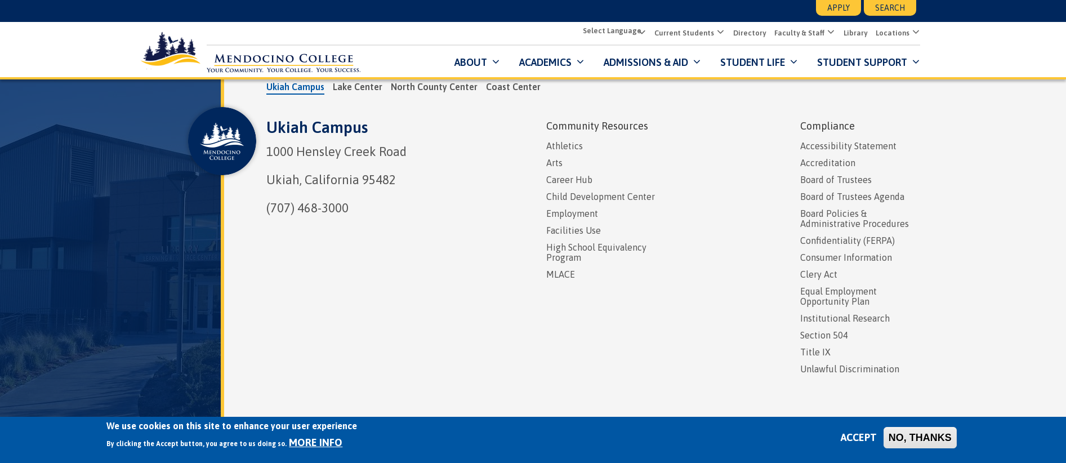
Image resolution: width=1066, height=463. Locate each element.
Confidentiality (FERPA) (847, 240)
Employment (572, 213)
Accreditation (827, 162)
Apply (838, 7)
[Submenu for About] (490, 62)
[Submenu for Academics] (575, 62)
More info (315, 442)
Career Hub (569, 179)
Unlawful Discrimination (849, 368)
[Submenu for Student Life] (788, 62)
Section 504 (824, 335)
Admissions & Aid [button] (642, 62)
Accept (859, 437)
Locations (889, 33)
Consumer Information (846, 257)
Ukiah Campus (317, 127)
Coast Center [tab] (513, 86)
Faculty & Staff (795, 33)
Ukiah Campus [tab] (295, 86)
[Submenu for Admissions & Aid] (691, 62)
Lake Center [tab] (357, 86)
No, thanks (920, 437)
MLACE (560, 274)
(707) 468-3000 (307, 207)
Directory (745, 33)
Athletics (564, 145)
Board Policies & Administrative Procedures (854, 218)
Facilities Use (573, 230)
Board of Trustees (836, 179)
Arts (554, 162)
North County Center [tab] (434, 86)
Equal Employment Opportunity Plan (838, 296)
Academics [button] (541, 62)
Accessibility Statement (848, 145)
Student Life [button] (748, 62)
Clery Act (818, 274)
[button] (715, 33)
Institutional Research (845, 318)
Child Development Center (600, 196)
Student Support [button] (859, 62)
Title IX (815, 351)
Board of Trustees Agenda (852, 196)
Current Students (680, 33)
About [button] (467, 62)
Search (890, 7)
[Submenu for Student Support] (911, 62)
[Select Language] (609, 32)
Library (851, 33)
